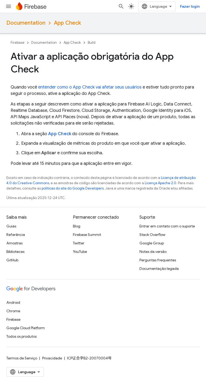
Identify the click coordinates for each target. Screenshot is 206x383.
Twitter (78, 243)
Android (13, 302)
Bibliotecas (15, 251)
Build (91, 42)
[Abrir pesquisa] (121, 6)
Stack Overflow (152, 234)
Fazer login (190, 6)
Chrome (13, 311)
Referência (15, 234)
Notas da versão (152, 251)
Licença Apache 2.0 (160, 183)
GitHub (12, 260)
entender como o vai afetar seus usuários (90, 87)
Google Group (151, 243)
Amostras (14, 243)
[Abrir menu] (8, 6)
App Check (67, 23)
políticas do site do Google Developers (73, 188)
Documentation (25, 23)
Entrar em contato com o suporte (167, 226)
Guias (11, 226)
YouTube (80, 251)
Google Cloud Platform (25, 327)
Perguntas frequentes (157, 260)
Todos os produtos (21, 336)
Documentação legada (159, 268)
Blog (76, 226)
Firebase (17, 42)
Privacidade (52, 358)
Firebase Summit (87, 234)
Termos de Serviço (21, 358)
